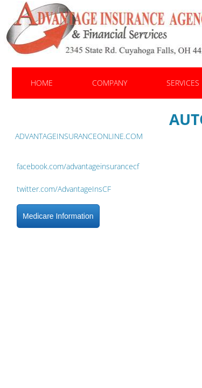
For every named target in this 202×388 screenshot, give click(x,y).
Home (42, 83)
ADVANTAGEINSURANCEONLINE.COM (79, 136)
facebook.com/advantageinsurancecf (78, 166)
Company (109, 83)
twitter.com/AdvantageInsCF (64, 189)
